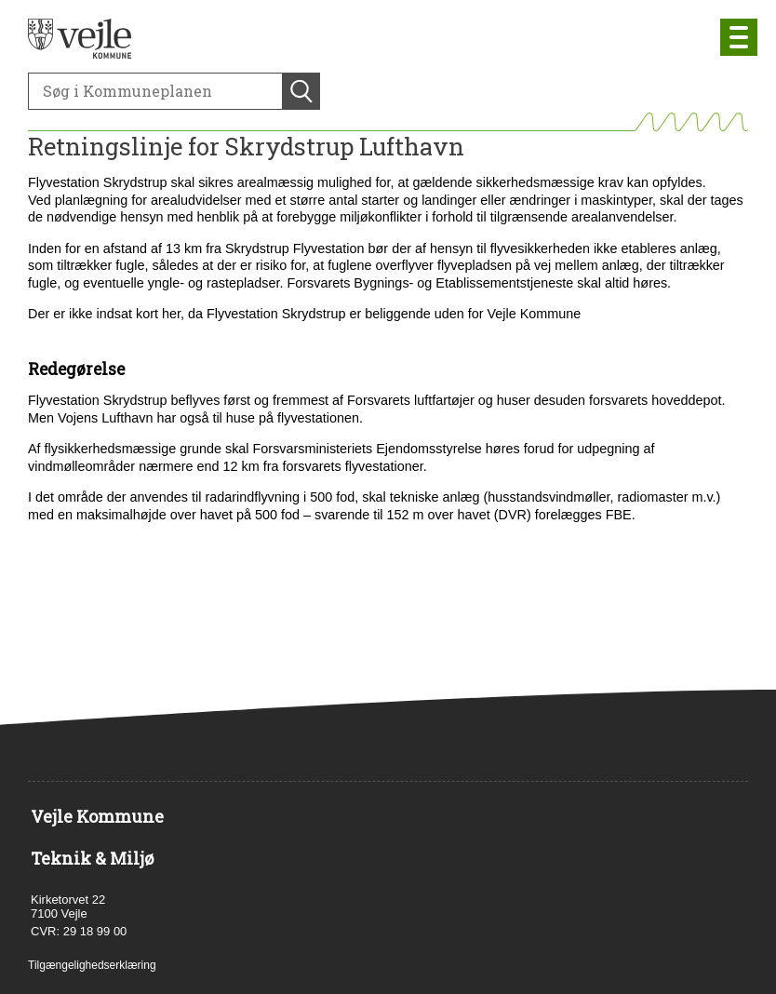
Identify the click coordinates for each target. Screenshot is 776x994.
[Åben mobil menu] (738, 37)
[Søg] (155, 91)
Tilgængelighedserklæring (92, 965)
